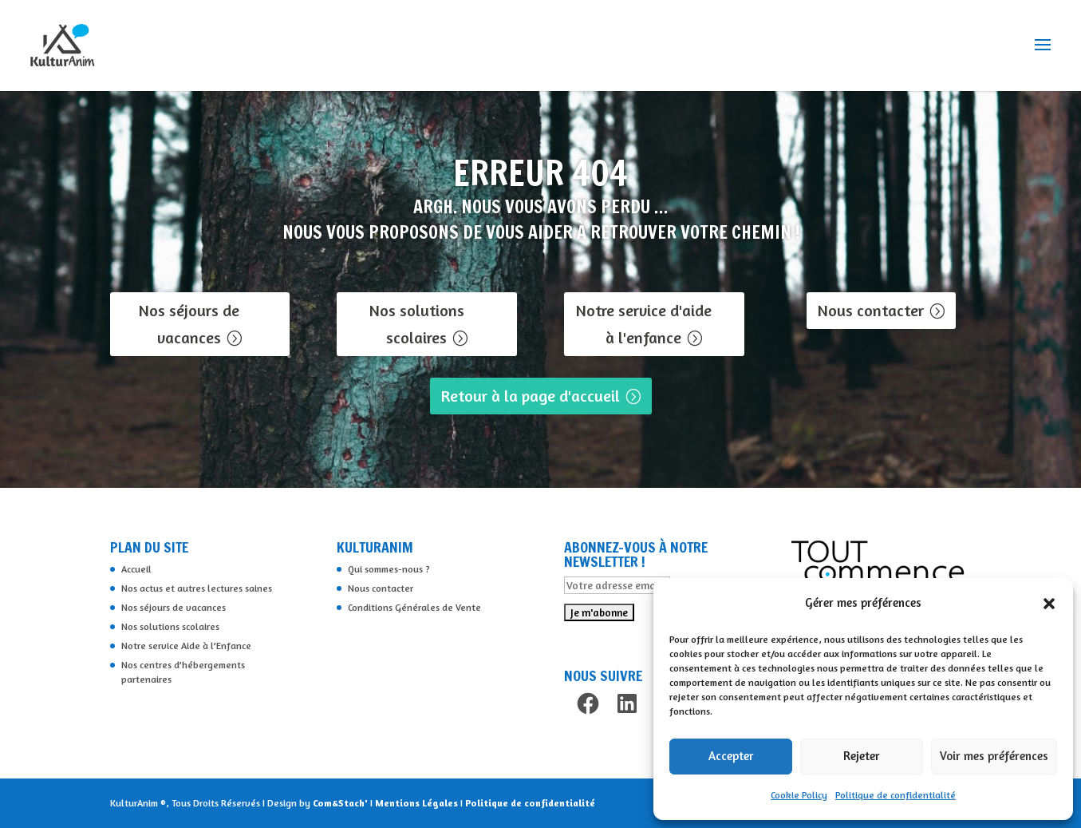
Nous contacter (871, 310)
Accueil (136, 569)
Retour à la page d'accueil (530, 396)
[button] (1049, 604)
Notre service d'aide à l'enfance (644, 323)
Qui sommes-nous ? (389, 569)
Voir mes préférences (994, 755)
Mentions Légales (417, 803)
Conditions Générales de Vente (414, 607)
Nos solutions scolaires (416, 323)
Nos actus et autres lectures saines (196, 588)
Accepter (731, 755)
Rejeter (861, 755)
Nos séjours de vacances (189, 323)
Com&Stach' (341, 803)
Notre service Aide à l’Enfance (186, 646)
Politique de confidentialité (895, 795)
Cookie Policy (799, 795)
